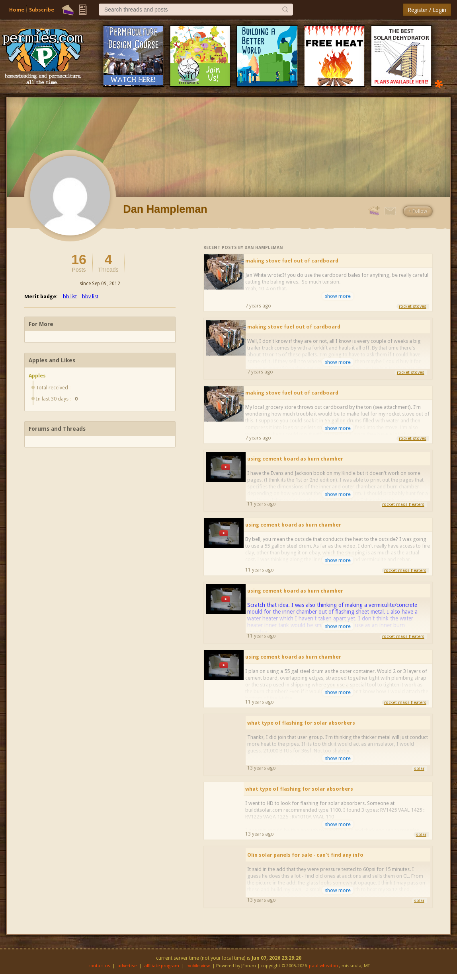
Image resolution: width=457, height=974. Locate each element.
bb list (70, 296)
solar (419, 768)
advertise (127, 965)
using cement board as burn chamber (295, 459)
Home (16, 10)
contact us (99, 965)
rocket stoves (412, 306)
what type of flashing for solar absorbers (301, 723)
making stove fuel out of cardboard (291, 261)
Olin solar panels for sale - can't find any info (305, 855)
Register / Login (427, 10)
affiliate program (161, 965)
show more (338, 296)
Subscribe (41, 10)
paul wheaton (323, 965)
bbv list (90, 296)
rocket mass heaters (403, 504)
